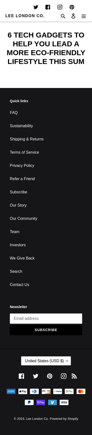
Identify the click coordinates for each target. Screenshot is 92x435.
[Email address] (46, 318)
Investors (18, 245)
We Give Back (22, 258)
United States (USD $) (44, 361)
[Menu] (84, 16)
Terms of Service (24, 152)
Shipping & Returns (27, 139)
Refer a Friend (22, 179)
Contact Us (19, 285)
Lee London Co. (25, 16)
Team (14, 232)
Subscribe (18, 192)
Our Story (18, 205)
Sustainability (21, 126)
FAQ (14, 113)
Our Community (23, 218)
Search (16, 271)
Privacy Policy (22, 165)
